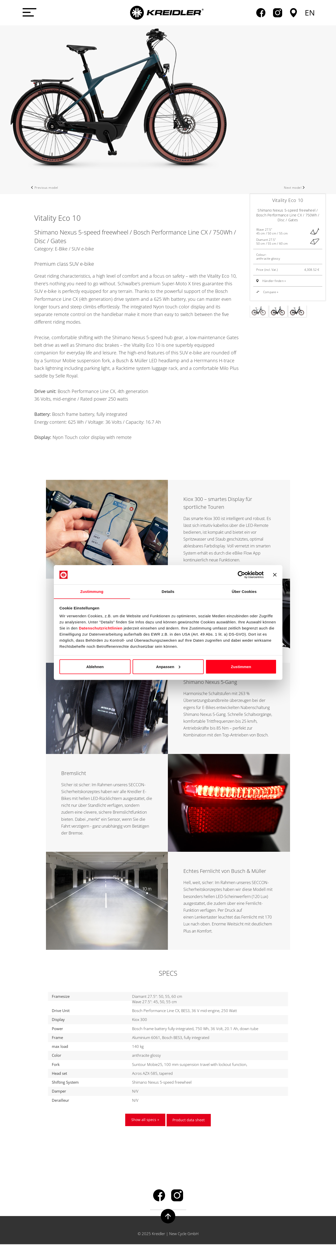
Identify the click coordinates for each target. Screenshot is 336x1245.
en (310, 13)
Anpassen (168, 667)
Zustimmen (241, 667)
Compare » (267, 292)
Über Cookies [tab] (244, 591)
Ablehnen (95, 667)
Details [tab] (168, 591)
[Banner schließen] (275, 574)
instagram (277, 12)
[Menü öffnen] (28, 12)
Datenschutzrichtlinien (100, 628)
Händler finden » (274, 281)
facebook (260, 12)
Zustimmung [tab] (91, 591)
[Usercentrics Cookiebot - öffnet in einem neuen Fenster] (241, 574)
